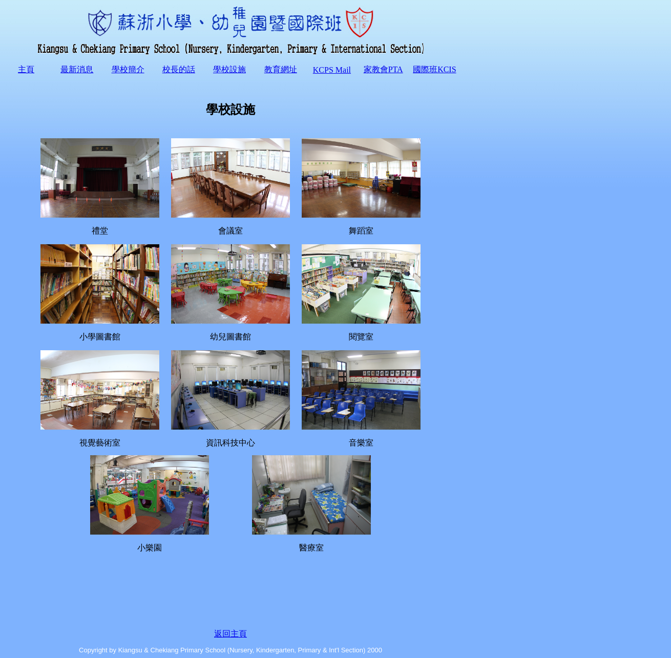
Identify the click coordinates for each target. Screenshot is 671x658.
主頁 (26, 69)
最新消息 (76, 69)
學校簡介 (128, 69)
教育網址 (280, 69)
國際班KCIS (434, 69)
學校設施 (229, 69)
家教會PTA (383, 69)
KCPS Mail (332, 70)
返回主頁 (230, 633)
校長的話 (178, 69)
